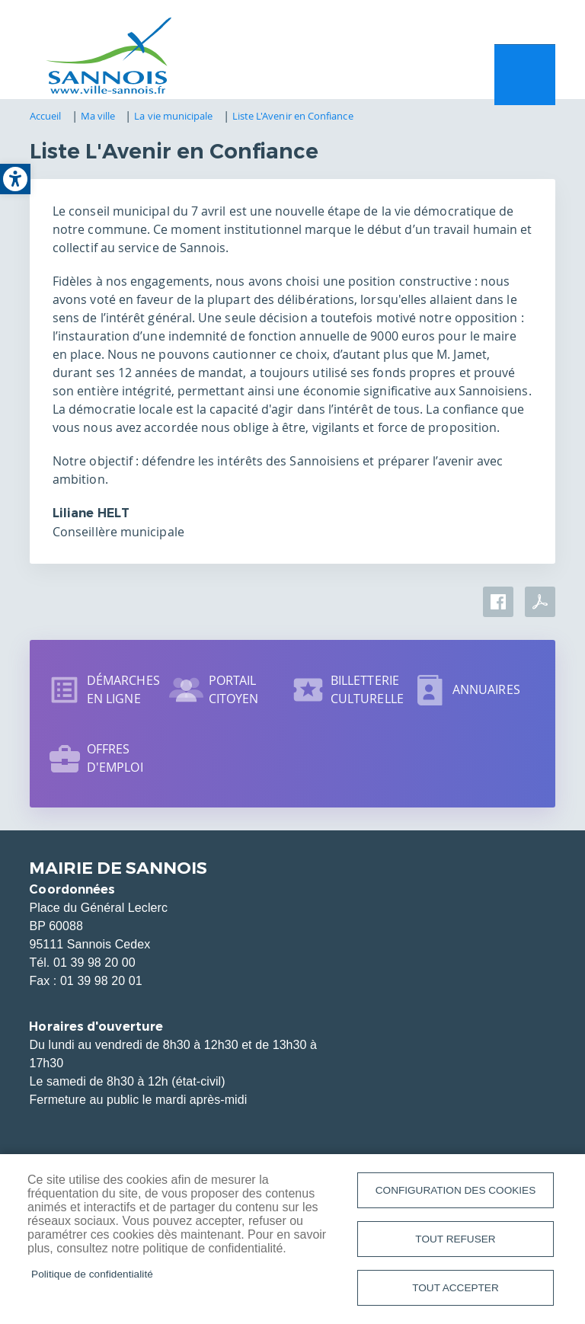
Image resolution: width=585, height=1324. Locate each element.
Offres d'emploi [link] (115, 761)
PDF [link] (540, 605)
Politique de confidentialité (92, 1272)
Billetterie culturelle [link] (367, 693)
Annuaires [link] (486, 693)
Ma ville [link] (98, 119)
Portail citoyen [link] (234, 693)
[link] (15, 179)
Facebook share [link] (498, 605)
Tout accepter (455, 1287)
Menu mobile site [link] (524, 76)
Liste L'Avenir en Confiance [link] (292, 119)
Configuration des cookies (455, 1188)
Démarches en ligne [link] (123, 693)
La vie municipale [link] (173, 119)
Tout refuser (455, 1237)
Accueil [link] (46, 119)
